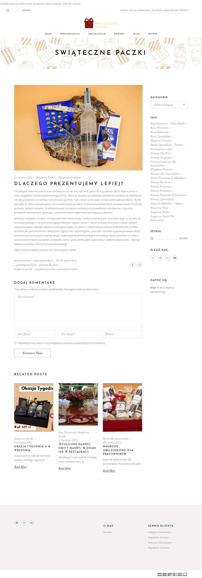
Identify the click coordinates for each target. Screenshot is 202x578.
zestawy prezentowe (68, 269)
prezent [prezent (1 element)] (178, 145)
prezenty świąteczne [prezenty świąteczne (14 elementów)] (160, 157)
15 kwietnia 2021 (68, 440)
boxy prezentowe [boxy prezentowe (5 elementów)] (159, 123)
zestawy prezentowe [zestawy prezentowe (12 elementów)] (160, 190)
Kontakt (107, 532)
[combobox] (169, 104)
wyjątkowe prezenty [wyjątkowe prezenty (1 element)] (161, 169)
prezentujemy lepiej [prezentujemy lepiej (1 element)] (161, 149)
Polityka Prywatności (159, 532)
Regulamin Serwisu (158, 537)
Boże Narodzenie (67, 432)
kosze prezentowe (22, 260)
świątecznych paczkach (70, 204)
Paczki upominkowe (66, 260)
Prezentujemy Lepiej (64, 249)
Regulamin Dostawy (159, 547)
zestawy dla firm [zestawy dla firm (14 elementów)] (160, 182)
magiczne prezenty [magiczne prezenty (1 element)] (160, 140)
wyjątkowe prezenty (45, 269)
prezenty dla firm (48, 265)
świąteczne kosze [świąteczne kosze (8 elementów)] (159, 208)
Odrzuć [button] (76, 3)
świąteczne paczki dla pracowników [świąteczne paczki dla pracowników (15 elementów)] (162, 218)
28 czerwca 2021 (112, 442)
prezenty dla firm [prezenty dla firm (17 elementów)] (160, 153)
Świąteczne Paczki (45, 177)
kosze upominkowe (43, 260)
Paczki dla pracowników (115, 438)
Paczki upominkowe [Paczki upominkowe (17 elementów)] (161, 145)
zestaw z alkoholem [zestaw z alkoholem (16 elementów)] (161, 203)
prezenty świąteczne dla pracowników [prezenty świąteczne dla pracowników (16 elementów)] (163, 163)
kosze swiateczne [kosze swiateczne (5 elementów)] (159, 132)
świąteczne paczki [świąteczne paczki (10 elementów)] (159, 212)
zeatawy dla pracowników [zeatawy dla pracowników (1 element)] (164, 173)
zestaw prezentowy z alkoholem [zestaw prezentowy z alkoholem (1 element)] (167, 178)
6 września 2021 (23, 442)
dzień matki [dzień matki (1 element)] (177, 123)
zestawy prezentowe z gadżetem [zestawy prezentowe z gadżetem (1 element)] (167, 195)
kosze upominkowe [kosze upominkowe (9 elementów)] (160, 136)
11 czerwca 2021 (23, 177)
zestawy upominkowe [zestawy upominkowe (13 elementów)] (161, 199)
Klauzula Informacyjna (160, 542)
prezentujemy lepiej (26, 265)
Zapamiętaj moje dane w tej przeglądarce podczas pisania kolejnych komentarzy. (62, 342)
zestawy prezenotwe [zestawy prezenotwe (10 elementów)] (160, 186)
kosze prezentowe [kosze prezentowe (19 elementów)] (159, 127)
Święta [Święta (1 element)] (178, 203)
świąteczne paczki (23, 269)
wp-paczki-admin (71, 177)
